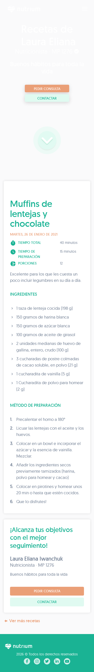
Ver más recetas (22, 621)
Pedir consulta (47, 88)
